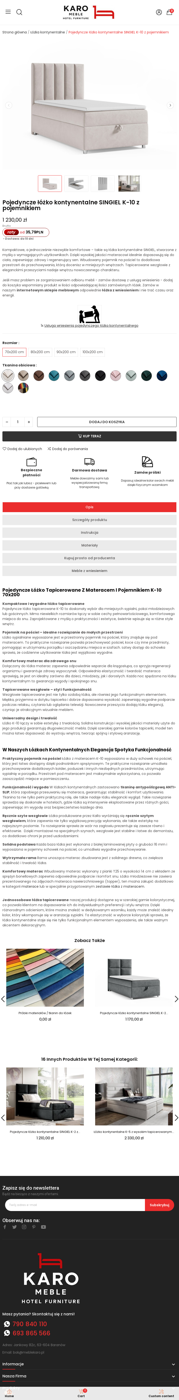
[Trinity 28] (147, 376)
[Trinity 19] (116, 376)
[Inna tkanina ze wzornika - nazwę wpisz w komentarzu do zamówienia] (24, 389)
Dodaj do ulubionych (22, 449)
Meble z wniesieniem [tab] (89, 570)
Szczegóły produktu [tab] (89, 519)
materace (30, 886)
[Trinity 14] (70, 376)
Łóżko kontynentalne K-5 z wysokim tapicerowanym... (134, 1132)
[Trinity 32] (9, 389)
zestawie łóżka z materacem (120, 886)
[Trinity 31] (163, 376)
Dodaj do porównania (67, 449)
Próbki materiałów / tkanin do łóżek (45, 1013)
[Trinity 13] (55, 376)
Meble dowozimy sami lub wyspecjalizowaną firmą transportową (89, 482)
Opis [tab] (89, 507)
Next (170, 105)
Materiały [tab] (89, 545)
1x (89, 325)
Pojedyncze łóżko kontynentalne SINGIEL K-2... (134, 1013)
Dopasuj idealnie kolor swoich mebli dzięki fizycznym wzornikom (147, 482)
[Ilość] (17, 422)
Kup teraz (89, 436)
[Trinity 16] (101, 376)
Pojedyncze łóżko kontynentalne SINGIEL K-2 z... (45, 1132)
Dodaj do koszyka (107, 422)
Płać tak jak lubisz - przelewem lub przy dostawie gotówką (31, 485)
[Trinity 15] (86, 376)
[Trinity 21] (132, 376)
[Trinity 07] (40, 376)
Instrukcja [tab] (89, 532)
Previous (9, 105)
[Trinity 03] (24, 376)
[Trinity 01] (9, 376)
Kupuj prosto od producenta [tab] (89, 558)
